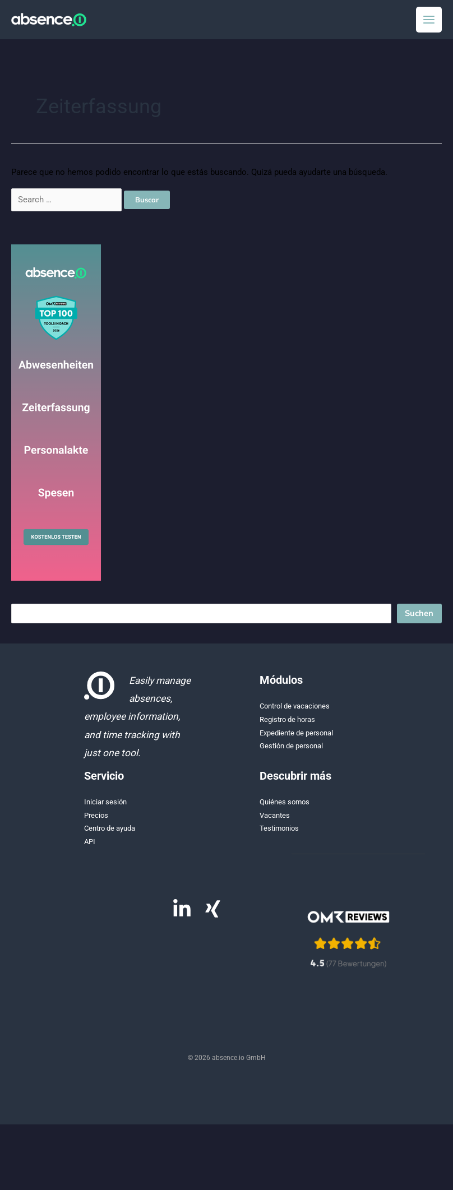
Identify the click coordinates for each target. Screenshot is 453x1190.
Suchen (419, 618)
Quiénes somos (284, 807)
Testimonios (279, 834)
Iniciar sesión (105, 807)
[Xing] (213, 914)
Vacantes (275, 821)
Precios (96, 821)
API (89, 847)
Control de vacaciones (295, 711)
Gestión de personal (291, 751)
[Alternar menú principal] (429, 22)
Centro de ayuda (109, 834)
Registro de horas (287, 725)
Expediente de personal (296, 738)
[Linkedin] (182, 914)
